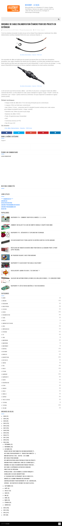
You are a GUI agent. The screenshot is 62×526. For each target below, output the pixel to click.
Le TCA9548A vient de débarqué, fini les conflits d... (19, 476)
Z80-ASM (4, 408)
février (7, 502)
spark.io (5, 394)
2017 (4, 438)
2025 (4, 419)
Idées (4, 326)
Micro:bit (5, 354)
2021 (4, 428)
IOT (3, 334)
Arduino (4, 301)
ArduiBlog (4, 201)
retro (4, 385)
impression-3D (6, 329)
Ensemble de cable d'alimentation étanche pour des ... (19, 465)
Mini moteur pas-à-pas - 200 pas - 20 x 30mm (16, 456)
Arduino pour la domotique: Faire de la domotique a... (19, 462)
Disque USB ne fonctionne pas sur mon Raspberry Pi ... (19, 451)
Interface (5, 332)
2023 (4, 423)
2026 (4, 416)
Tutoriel (5, 405)
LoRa (4, 337)
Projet (4, 368)
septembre (8, 486)
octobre (7, 449)
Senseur (4, 388)
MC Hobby (37, 30)
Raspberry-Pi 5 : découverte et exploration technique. (27, 233)
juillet (7, 491)
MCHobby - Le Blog (32, 5)
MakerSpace (5, 343)
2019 (4, 433)
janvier (7, 505)
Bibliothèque (6, 306)
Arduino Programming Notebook (10, 205)
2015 (4, 442)
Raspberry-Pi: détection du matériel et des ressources (28, 286)
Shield (4, 391)
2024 (4, 421)
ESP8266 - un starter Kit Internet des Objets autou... (19, 483)
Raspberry (5, 374)
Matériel (5, 349)
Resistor (3, 209)
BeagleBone (5, 303)
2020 (4, 430)
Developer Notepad (6, 203)
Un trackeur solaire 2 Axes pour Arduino (23, 255)
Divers (4, 312)
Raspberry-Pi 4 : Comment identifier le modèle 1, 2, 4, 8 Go (28, 217)
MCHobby (8, 523)
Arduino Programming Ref (8, 207)
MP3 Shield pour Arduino (11, 458)
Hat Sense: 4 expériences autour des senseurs (17, 467)
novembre (8, 447)
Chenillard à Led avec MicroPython (14, 474)
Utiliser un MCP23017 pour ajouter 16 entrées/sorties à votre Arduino (33, 240)
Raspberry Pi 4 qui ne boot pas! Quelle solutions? (26, 263)
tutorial (5, 402)
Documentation (6, 315)
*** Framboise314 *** (7, 199)
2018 (4, 435)
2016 (4, 440)
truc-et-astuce (6, 399)
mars (6, 500)
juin (6, 493)
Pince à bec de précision (11, 469)
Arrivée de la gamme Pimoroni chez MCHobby (17, 478)
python (4, 371)
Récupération (6, 383)
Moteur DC (5, 360)
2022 (4, 426)
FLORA (4, 317)
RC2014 (4, 380)
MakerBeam (5, 340)
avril (6, 498)
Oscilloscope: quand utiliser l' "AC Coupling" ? (25, 271)
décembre (8, 444)
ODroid (4, 363)
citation (5, 309)
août (6, 488)
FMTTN (4, 320)
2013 (4, 510)
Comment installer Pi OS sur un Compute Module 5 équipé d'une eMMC (32, 225)
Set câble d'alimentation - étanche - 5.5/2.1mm (31, 55)
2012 (4, 512)
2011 (4, 515)
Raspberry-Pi (6, 377)
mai (6, 495)
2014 (4, 508)
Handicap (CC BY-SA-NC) (8, 323)
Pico (4, 366)
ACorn (4, 298)
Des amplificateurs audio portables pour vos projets (19, 460)
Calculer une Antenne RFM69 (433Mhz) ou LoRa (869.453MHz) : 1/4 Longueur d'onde (35, 278)
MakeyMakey (5, 346)
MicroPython (6, 357)
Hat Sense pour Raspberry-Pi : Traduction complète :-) (20, 453)
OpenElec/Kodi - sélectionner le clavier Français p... (19, 472)
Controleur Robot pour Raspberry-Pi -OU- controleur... (20, 481)
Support (43, 30)
